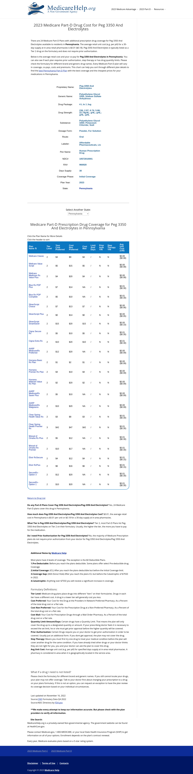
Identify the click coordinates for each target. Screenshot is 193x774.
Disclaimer (32, 763)
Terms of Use (48, 763)
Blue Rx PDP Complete (35, 296)
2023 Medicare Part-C (37, 751)
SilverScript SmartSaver (34, 323)
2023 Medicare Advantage (123, 9)
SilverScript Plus (36, 314)
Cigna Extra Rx (36, 341)
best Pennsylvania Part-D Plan (53, 70)
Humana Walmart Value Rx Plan (35, 382)
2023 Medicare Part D (61, 751)
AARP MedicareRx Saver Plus (34, 393)
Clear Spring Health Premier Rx (36, 426)
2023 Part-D (145, 9)
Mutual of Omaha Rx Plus (36, 437)
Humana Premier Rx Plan (36, 371)
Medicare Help (58, 553)
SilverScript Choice (34, 305)
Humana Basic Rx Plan (35, 361)
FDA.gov (59, 702)
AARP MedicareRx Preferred (34, 351)
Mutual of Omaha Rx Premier (34, 448)
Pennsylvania (85, 188)
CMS (40, 699)
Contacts (64, 763)
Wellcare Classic (36, 256)
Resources (159, 9)
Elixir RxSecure (36, 457)
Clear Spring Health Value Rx (36, 416)
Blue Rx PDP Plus (35, 286)
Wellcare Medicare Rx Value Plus (34, 275)
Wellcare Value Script (35, 265)
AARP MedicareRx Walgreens (34, 405)
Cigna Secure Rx (35, 332)
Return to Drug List (36, 498)
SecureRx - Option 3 (34, 474)
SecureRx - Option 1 (34, 483)
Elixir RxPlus (34, 465)
